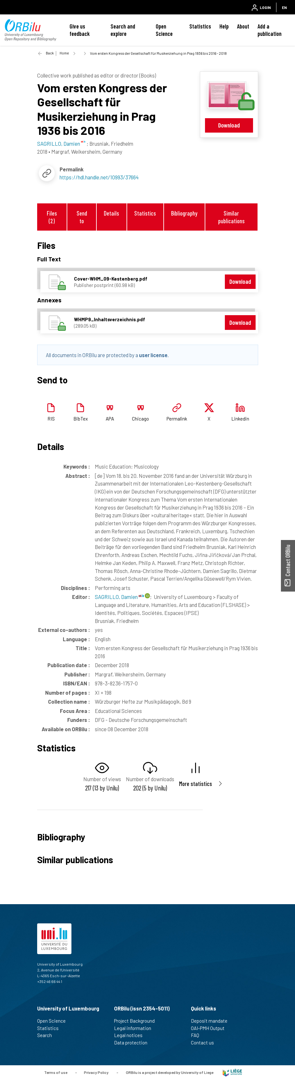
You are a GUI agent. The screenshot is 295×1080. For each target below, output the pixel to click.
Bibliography (184, 213)
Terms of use (55, 1072)
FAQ (198, 1035)
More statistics (195, 783)
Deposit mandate (212, 1021)
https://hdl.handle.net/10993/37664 (99, 177)
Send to (82, 216)
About (243, 26)
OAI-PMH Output (210, 1028)
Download (229, 125)
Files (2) (52, 216)
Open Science (164, 30)
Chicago (140, 418)
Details (111, 213)
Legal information (135, 1028)
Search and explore (123, 30)
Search (47, 1035)
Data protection (133, 1042)
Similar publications (231, 216)
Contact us (205, 1042)
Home (64, 53)
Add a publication (270, 30)
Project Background (137, 1021)
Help (224, 26)
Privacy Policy (96, 1072)
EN (284, 7)
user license (153, 355)
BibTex (80, 418)
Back (50, 53)
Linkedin (240, 418)
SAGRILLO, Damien (119, 596)
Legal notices (131, 1035)
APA (110, 418)
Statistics (200, 26)
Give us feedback (80, 30)
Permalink (177, 418)
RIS (51, 418)
